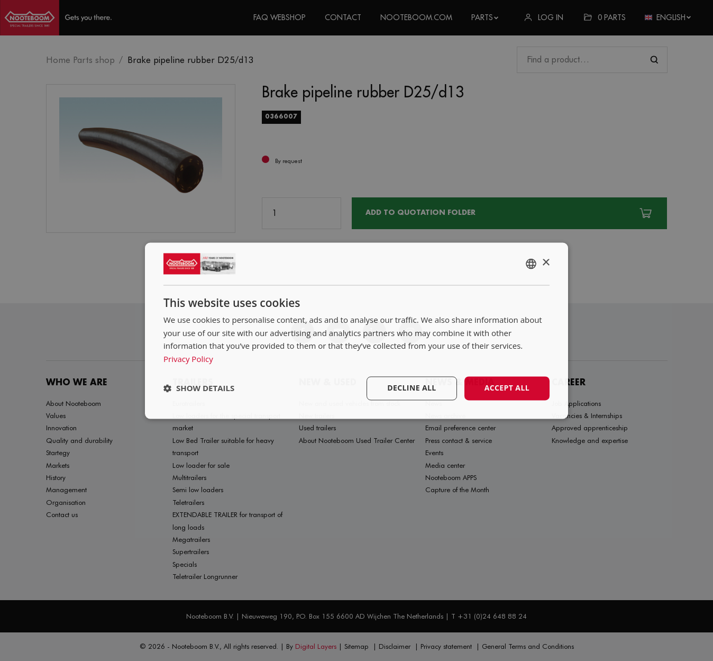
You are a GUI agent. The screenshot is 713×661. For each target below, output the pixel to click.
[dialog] (356, 330)
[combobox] (531, 263)
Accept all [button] (507, 388)
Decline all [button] (411, 388)
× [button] (546, 263)
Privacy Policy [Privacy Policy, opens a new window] (188, 359)
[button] (198, 388)
